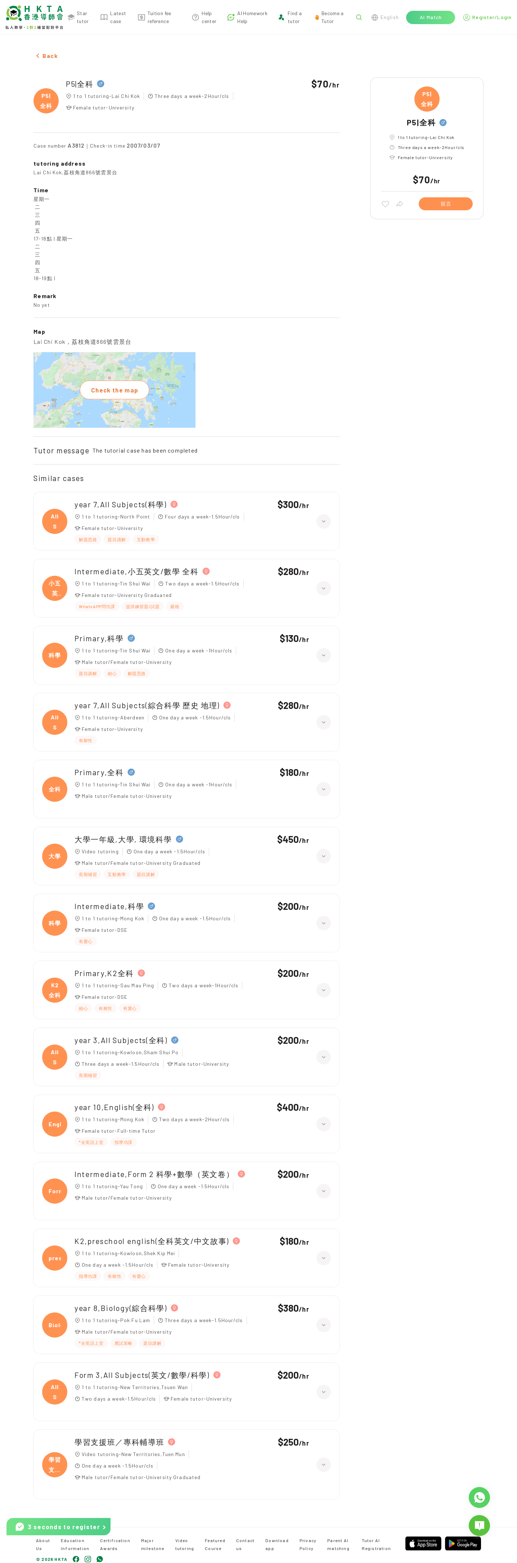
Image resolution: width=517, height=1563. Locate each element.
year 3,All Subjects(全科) (121, 1040)
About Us (43, 1544)
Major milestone (153, 1544)
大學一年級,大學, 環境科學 (123, 839)
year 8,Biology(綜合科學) (121, 1307)
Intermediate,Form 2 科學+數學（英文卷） (154, 1173)
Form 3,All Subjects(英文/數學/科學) (142, 1374)
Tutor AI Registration (376, 1544)
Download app (277, 1544)
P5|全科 (79, 83)
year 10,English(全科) (114, 1106)
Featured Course (215, 1544)
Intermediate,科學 (109, 906)
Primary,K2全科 (104, 973)
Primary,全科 (99, 772)
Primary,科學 (99, 638)
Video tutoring (184, 1544)
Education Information (75, 1544)
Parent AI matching (338, 1544)
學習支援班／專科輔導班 (119, 1441)
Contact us (245, 1544)
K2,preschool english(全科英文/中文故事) (152, 1240)
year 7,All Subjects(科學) (121, 504)
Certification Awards (115, 1544)
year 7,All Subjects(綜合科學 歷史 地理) (147, 705)
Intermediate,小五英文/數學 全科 (137, 571)
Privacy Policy (308, 1544)
